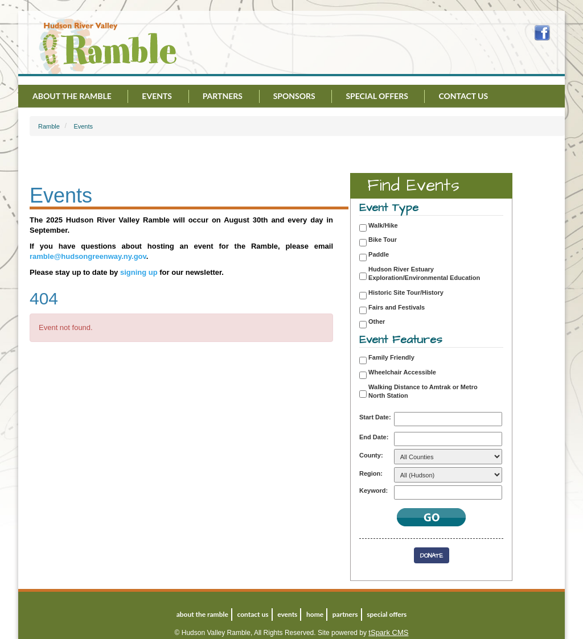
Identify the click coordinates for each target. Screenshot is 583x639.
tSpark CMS (388, 632)
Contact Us (463, 96)
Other (376, 321)
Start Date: (375, 417)
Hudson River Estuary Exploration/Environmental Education (424, 274)
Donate (431, 555)
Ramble (49, 126)
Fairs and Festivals (396, 307)
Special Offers (377, 96)
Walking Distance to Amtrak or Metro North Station (423, 391)
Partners (223, 96)
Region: (371, 473)
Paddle (378, 254)
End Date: (373, 437)
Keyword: (373, 490)
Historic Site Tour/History (406, 292)
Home (314, 614)
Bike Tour (382, 239)
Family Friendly (391, 357)
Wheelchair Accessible (402, 372)
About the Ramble (72, 96)
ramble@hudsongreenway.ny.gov (88, 256)
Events (157, 96)
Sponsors (294, 96)
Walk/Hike (383, 225)
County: (371, 455)
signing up (139, 272)
